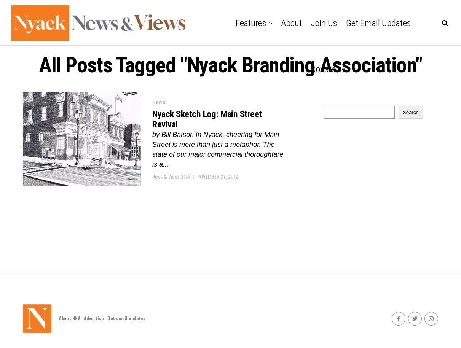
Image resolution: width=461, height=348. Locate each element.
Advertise (94, 318)
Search (411, 112)
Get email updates (378, 23)
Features (251, 23)
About (291, 23)
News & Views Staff (171, 178)
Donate (323, 69)
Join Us (324, 23)
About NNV (69, 318)
